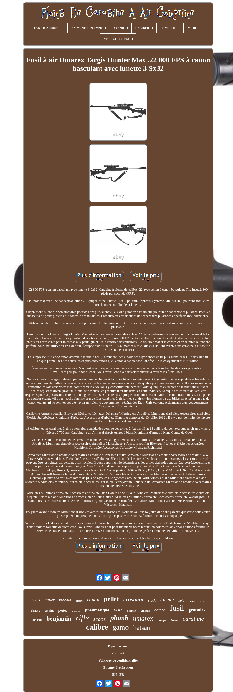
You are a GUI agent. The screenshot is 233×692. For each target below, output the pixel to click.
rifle (82, 618)
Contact (118, 653)
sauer (50, 600)
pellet (111, 598)
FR (121, 674)
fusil (177, 608)
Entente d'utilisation (118, 667)
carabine (193, 618)
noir (118, 609)
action (37, 620)
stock (152, 600)
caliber (192, 601)
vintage (145, 610)
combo (159, 610)
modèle (65, 600)
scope (99, 619)
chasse (35, 610)
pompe (162, 620)
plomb (119, 618)
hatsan (141, 627)
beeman (131, 610)
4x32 (202, 601)
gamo (121, 627)
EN (114, 674)
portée (62, 610)
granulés (197, 609)
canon (93, 599)
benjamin (58, 618)
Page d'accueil (118, 646)
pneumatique (97, 610)
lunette (167, 599)
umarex (143, 618)
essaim (49, 610)
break (36, 600)
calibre (97, 627)
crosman (133, 599)
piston (79, 600)
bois (181, 600)
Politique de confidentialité (118, 660)
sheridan (76, 611)
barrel (174, 620)
